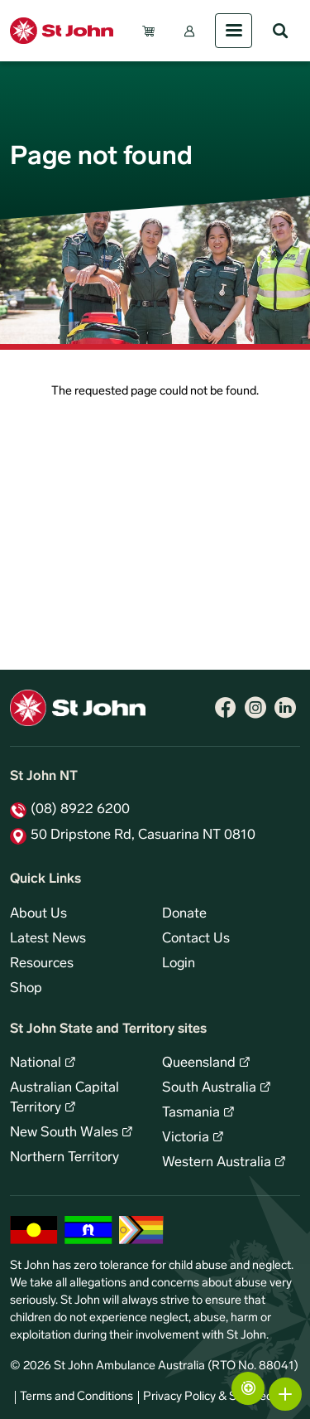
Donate (184, 914)
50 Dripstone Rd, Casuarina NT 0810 (143, 835)
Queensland (199, 1063)
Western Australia (216, 1163)
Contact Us (196, 939)
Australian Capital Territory (64, 1098)
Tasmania (191, 1113)
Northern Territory (64, 1158)
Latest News (48, 939)
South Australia (209, 1088)
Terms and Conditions (76, 1397)
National (35, 1063)
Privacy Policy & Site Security (219, 1397)
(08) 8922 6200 (80, 809)
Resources (42, 964)
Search (280, 30)
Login (178, 964)
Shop (26, 988)
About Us (38, 914)
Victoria (185, 1138)
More (285, 1394)
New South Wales (64, 1133)
